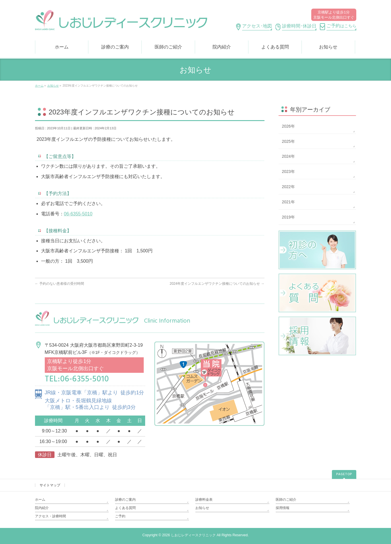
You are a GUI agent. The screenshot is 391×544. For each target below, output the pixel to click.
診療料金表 (204, 500)
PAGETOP (344, 474)
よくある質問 (125, 508)
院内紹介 (42, 508)
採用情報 (282, 508)
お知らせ (202, 508)
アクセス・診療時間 (50, 516)
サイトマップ (50, 485)
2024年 (288, 156)
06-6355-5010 (78, 213)
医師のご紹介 (286, 500)
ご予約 (120, 516)
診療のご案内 (125, 500)
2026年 (288, 126)
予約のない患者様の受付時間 (59, 284)
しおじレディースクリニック (193, 535)
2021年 (288, 202)
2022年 (288, 186)
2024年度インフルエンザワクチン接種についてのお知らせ (217, 284)
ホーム (40, 500)
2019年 (288, 217)
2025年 (288, 141)
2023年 (288, 171)
